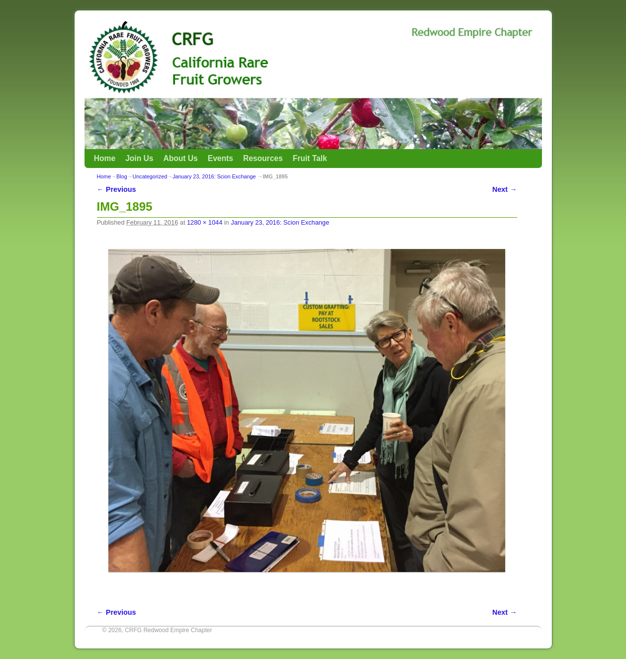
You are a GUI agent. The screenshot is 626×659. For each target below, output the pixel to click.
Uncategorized (150, 176)
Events (220, 158)
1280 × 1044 (204, 222)
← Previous (116, 189)
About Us (180, 158)
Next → (504, 189)
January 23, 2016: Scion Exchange (214, 176)
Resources (263, 158)
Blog (121, 176)
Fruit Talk (310, 158)
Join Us (139, 158)
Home (104, 158)
